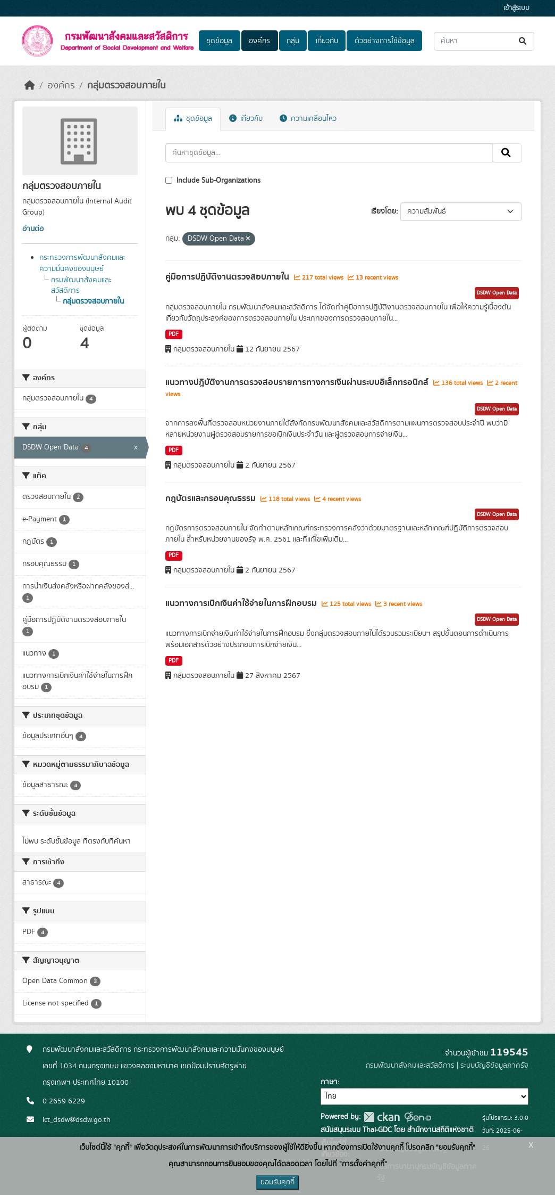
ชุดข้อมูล (219, 41)
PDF (174, 334)
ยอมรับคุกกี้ (277, 1182)
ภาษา (329, 1082)
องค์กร (259, 41)
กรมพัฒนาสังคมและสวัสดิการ (410, 1065)
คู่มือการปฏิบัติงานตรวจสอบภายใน (228, 277)
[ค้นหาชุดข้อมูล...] (484, 41)
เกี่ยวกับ (327, 41)
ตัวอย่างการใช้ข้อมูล (385, 41)
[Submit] (523, 41)
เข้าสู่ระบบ (516, 8)
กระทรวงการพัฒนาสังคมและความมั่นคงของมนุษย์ (82, 263)
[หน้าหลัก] (29, 86)
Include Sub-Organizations (212, 180)
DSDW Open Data (497, 293)
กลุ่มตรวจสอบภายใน (126, 86)
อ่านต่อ (33, 229)
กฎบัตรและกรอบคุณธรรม (211, 498)
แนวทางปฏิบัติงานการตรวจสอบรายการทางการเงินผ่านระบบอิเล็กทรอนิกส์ (298, 382)
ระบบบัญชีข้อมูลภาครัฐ (494, 1065)
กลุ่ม (293, 41)
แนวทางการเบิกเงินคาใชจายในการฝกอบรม (242, 603)
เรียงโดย (383, 211)
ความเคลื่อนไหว (308, 118)
